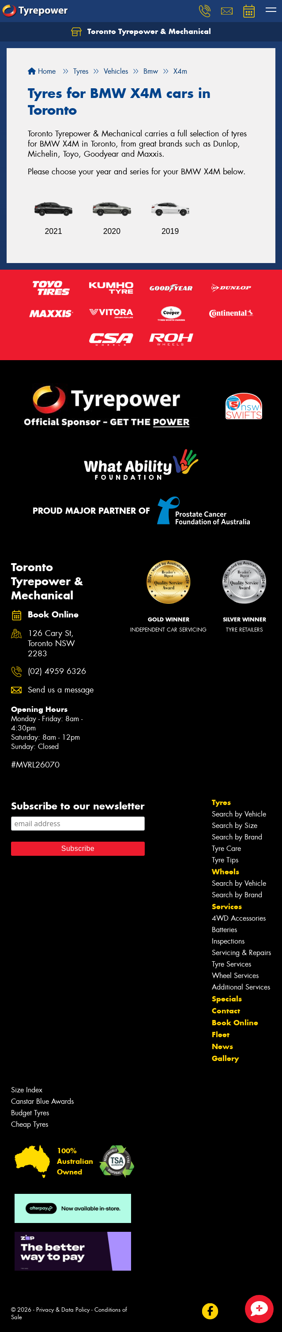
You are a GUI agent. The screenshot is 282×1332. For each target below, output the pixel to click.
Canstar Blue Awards (42, 1101)
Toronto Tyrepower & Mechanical (141, 31)
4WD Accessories (239, 918)
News (222, 1046)
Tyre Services (231, 964)
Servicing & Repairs (241, 952)
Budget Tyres (30, 1113)
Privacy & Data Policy (63, 1309)
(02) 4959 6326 (57, 671)
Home (42, 71)
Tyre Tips (225, 860)
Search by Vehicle (239, 814)
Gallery (225, 1058)
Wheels (225, 872)
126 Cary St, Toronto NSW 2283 (51, 643)
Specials (227, 999)
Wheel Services (235, 975)
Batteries (224, 929)
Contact (226, 1011)
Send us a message (61, 690)
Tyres (221, 802)
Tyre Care (226, 848)
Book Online (235, 1022)
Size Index (26, 1090)
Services (227, 906)
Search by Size (234, 825)
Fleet (220, 1034)
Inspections (228, 941)
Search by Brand (237, 837)
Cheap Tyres (29, 1124)
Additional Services (241, 987)
